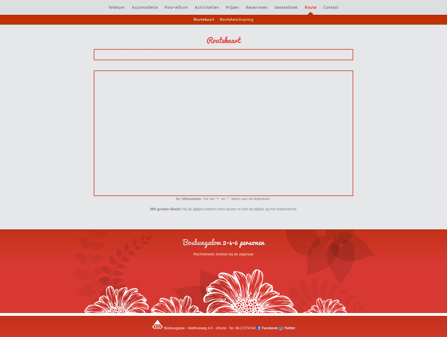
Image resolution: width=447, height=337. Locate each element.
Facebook (267, 328)
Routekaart (223, 39)
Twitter (287, 328)
